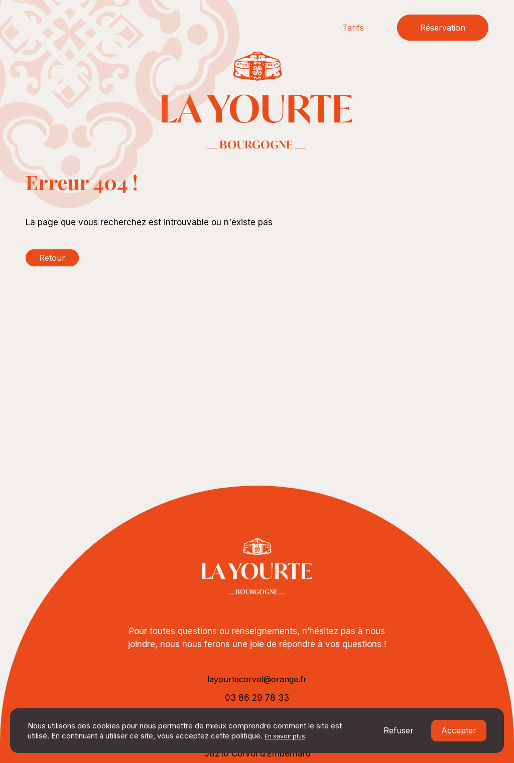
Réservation (442, 28)
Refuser (398, 730)
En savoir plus (285, 736)
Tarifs (353, 28)
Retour (52, 258)
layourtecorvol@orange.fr (257, 679)
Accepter (458, 730)
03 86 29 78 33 (257, 698)
